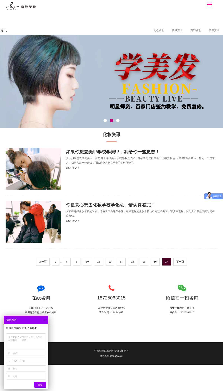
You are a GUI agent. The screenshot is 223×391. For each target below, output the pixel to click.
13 (121, 261)
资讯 (3, 30)
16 (155, 261)
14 (132, 261)
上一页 (43, 261)
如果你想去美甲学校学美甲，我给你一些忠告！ (113, 151)
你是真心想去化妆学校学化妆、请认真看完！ (110, 204)
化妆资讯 (158, 30)
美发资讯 (214, 30)
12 (110, 261)
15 (144, 261)
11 (98, 261)
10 (87, 261)
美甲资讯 (177, 30)
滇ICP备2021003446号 (111, 356)
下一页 (180, 261)
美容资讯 (195, 30)
